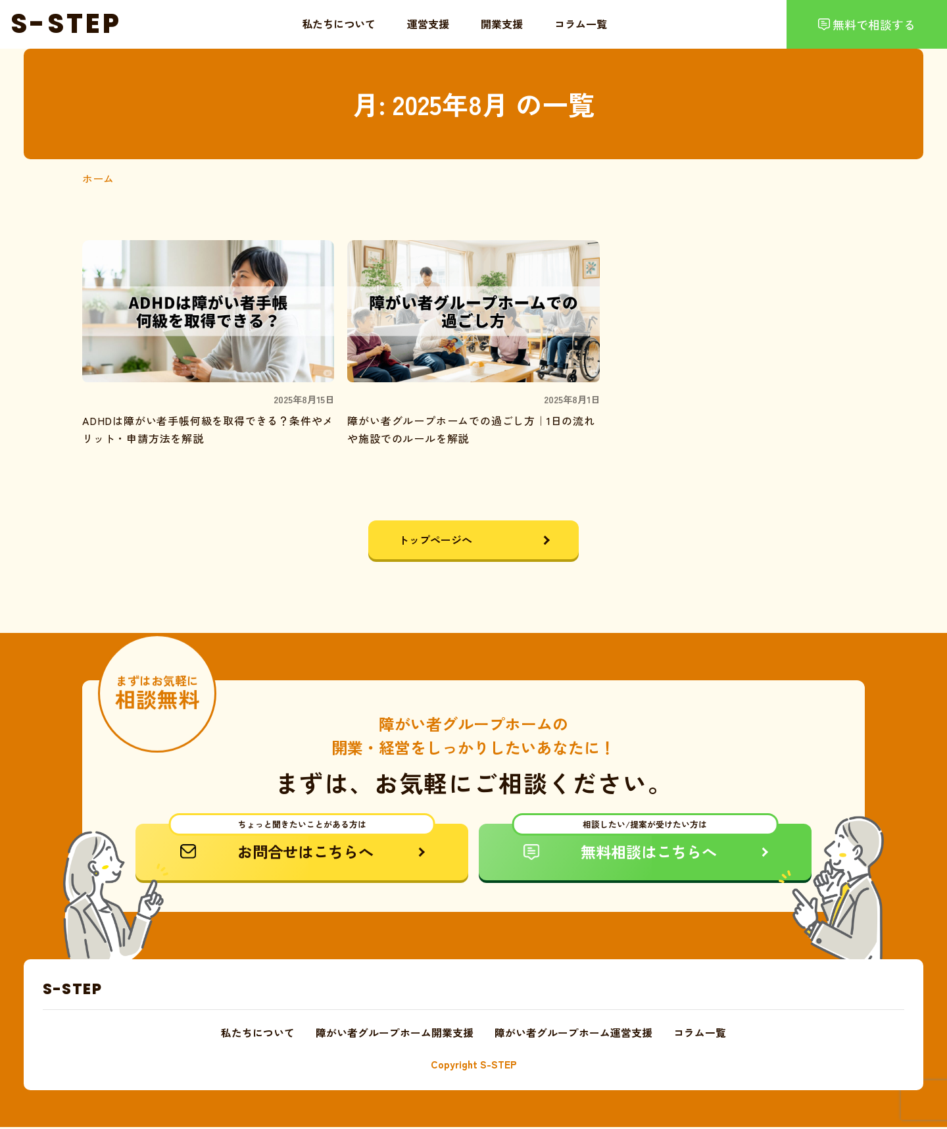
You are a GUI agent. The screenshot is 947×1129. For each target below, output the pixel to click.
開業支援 (502, 24)
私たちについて (339, 24)
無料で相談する (874, 24)
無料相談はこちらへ (645, 844)
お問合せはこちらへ (302, 844)
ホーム (98, 178)
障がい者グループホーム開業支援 (395, 1034)
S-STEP (72, 990)
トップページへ (437, 539)
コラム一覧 (580, 24)
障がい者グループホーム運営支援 (573, 1034)
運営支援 (428, 24)
